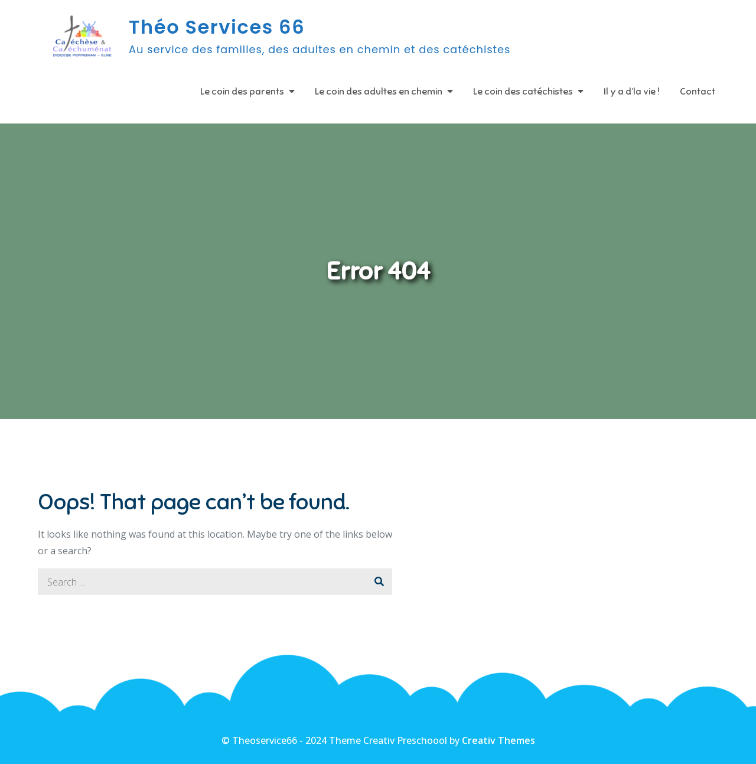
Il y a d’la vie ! (632, 91)
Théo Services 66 (217, 27)
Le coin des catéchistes (523, 91)
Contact (697, 91)
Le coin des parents (242, 91)
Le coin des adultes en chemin (378, 91)
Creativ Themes (498, 740)
